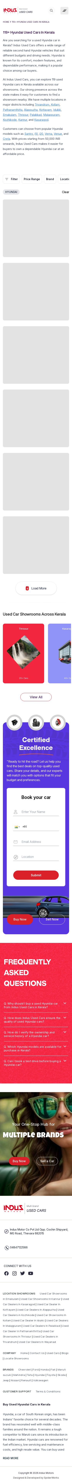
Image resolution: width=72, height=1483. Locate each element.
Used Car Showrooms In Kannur (41, 1299)
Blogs (65, 1353)
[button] (17, 827)
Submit (36, 875)
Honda (45, 1369)
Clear (65, 192)
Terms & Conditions (47, 1391)
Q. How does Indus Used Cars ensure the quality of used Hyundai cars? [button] (32, 1019)
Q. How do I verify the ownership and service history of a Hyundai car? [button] (29, 1034)
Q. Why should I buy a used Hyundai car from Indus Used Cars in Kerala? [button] (31, 1005)
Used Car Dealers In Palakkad (41, 1325)
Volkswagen (40, 1380)
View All (36, 697)
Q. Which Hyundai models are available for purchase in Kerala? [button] (32, 1048)
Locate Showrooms (16, 1358)
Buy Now (19, 919)
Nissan (15, 1380)
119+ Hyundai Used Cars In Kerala (30, 22)
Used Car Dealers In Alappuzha (36, 1309)
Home (6, 22)
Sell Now (52, 919)
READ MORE (10, 1458)
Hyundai (40, 1375)
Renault (26, 1380)
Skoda (61, 1375)
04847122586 (19, 1247)
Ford (36, 1369)
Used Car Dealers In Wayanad (37, 1342)
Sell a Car (47, 1161)
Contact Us (37, 1353)
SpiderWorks (51, 1477)
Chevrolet (24, 1369)
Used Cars (53, 1353)
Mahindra (19, 1375)
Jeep (6, 1380)
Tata (30, 1375)
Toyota (51, 1375)
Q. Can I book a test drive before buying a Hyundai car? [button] (32, 1063)
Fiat (53, 1369)
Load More (36, 588)
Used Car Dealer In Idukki (29, 1320)
